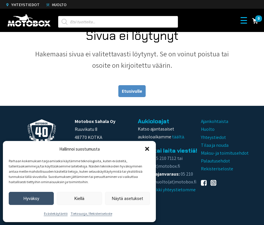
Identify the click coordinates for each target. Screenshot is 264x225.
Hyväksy (31, 198)
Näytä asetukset (127, 198)
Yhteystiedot (23, 4)
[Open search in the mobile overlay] (118, 20)
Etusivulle (132, 91)
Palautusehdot (215, 161)
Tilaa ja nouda (215, 145)
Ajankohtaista (214, 121)
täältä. (178, 137)
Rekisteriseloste (217, 169)
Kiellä (79, 198)
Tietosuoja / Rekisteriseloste (91, 213)
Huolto (56, 4)
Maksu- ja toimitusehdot (225, 153)
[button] (147, 149)
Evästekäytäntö (56, 213)
